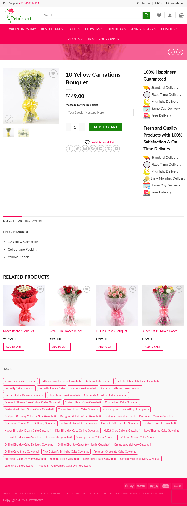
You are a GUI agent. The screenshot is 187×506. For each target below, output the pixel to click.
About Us (10, 493)
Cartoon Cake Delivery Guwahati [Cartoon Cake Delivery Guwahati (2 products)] (24, 395)
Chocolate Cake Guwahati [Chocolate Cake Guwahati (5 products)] (64, 395)
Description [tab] (12, 221)
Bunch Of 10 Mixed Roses (159, 331)
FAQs (158, 3)
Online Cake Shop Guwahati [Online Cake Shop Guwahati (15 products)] (22, 451)
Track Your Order (103, 39)
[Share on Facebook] (69, 148)
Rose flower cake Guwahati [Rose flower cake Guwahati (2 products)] (99, 458)
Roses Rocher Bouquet (18, 331)
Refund (107, 493)
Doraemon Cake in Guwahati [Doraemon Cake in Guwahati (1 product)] (156, 416)
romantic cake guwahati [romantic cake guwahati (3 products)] (64, 458)
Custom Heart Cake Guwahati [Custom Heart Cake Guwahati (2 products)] (83, 402)
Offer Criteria (62, 493)
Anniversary (143, 29)
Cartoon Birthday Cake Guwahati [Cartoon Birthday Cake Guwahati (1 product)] (121, 388)
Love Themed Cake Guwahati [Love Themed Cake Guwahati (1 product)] (161, 430)
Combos (169, 29)
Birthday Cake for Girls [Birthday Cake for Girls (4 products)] (98, 381)
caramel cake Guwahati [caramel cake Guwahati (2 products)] (83, 388)
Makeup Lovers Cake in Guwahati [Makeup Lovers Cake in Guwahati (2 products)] (96, 437)
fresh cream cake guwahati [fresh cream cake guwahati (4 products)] (159, 423)
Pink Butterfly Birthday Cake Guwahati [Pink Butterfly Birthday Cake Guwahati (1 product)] (66, 451)
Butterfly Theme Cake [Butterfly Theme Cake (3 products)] (52, 388)
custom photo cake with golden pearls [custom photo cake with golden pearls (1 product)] (126, 409)
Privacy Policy (87, 493)
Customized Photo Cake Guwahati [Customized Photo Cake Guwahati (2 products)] (78, 409)
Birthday (117, 29)
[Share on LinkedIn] (100, 148)
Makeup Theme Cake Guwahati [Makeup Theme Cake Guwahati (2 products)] (139, 437)
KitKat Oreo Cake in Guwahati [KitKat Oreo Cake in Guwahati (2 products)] (121, 430)
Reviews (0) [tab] (33, 221)
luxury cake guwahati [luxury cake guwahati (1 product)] (59, 437)
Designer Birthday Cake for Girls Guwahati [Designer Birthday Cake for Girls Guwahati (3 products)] (30, 416)
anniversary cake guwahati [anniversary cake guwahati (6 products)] (21, 381)
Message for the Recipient (82, 105)
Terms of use (153, 493)
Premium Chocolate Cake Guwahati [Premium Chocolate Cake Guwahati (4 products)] (115, 451)
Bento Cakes (52, 29)
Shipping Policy (128, 493)
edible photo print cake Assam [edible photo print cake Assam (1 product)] (78, 423)
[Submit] (146, 15)
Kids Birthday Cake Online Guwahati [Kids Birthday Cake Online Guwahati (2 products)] (77, 430)
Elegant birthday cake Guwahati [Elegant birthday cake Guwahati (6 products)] (120, 423)
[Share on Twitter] (77, 148)
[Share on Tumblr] (108, 148)
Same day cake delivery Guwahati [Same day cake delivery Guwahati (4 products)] (140, 458)
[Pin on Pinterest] (93, 148)
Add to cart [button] (13, 346)
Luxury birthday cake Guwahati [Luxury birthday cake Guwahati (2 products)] (23, 437)
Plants (75, 39)
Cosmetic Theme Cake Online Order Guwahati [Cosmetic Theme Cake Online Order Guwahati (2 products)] (33, 402)
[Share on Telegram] (116, 148)
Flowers (94, 29)
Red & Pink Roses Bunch (65, 331)
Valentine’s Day (22, 29)
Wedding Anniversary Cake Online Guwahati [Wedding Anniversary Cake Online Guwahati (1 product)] (66, 465)
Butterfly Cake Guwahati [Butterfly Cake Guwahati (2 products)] (19, 388)
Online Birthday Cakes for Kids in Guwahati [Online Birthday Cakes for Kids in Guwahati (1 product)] (84, 444)
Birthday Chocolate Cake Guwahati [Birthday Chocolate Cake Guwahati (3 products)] (137, 381)
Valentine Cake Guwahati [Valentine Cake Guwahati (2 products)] (20, 465)
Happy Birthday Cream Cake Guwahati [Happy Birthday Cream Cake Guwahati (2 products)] (28, 430)
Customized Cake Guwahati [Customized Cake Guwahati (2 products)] (121, 402)
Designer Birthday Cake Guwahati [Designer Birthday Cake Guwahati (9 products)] (80, 416)
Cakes (73, 29)
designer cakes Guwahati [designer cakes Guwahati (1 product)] (120, 416)
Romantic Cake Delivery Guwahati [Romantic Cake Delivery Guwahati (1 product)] (25, 458)
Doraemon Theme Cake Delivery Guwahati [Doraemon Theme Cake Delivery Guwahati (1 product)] (30, 423)
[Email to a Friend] (85, 148)
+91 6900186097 (29, 3)
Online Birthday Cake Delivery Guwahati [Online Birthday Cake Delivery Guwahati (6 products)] (29, 444)
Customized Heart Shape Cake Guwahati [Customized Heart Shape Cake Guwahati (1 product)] (29, 409)
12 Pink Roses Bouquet (111, 331)
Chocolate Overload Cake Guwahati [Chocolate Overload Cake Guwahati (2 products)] (105, 395)
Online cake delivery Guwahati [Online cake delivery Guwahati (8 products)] (132, 444)
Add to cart (106, 127)
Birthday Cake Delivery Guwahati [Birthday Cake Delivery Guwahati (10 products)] (61, 381)
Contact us (143, 3)
